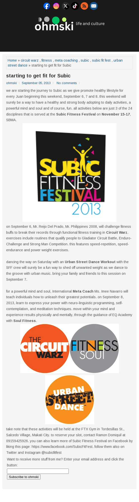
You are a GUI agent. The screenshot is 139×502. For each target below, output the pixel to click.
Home (12, 60)
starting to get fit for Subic (38, 75)
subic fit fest (101, 60)
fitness (47, 60)
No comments (67, 83)
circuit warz (30, 60)
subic (85, 60)
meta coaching (66, 60)
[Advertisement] (69, 40)
